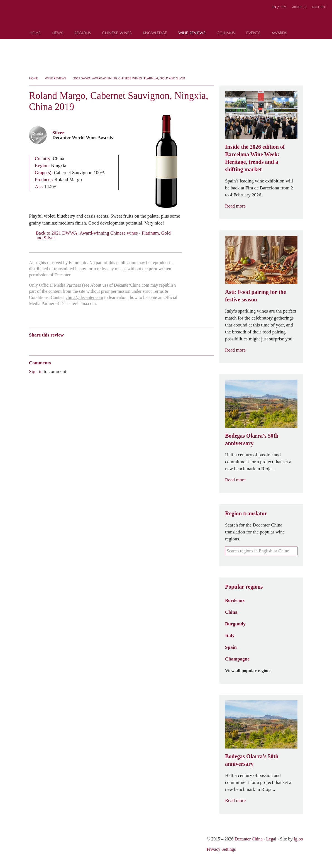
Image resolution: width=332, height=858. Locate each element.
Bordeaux (235, 600)
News (57, 33)
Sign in (36, 371)
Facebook (95, 344)
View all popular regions (251, 671)
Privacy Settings (221, 849)
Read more (238, 206)
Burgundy (235, 624)
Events (253, 33)
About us (299, 7)
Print (104, 344)
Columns (226, 33)
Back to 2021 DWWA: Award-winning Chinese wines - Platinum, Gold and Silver (100, 235)
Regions (82, 33)
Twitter (86, 344)
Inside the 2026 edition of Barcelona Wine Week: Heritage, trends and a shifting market (255, 158)
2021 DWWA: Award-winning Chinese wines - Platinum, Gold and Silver (129, 78)
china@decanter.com (84, 297)
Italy (230, 635)
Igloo (298, 839)
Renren (74, 344)
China (231, 612)
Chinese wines (117, 33)
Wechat (42, 344)
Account (319, 7)
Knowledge (155, 33)
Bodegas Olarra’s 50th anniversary (251, 439)
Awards (279, 33)
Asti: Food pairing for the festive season (255, 295)
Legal (271, 839)
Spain (231, 647)
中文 (283, 7)
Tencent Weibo (53, 344)
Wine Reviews (192, 33)
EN (274, 7)
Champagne (237, 659)
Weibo (31, 344)
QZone (64, 344)
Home (35, 33)
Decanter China (166, 16)
